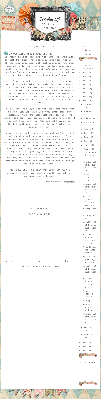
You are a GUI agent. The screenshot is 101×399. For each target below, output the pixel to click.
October (88, 118)
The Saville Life (49, 20)
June (87, 137)
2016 (84, 93)
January (88, 334)
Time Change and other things (89, 250)
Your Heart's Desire (88, 294)
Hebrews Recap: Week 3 (87, 307)
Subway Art (89, 301)
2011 (84, 346)
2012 (84, 342)
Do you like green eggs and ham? (89, 260)
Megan (88, 51)
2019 (84, 81)
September (89, 122)
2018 (84, 85)
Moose (88, 54)
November (88, 111)
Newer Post (10, 261)
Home (39, 261)
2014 (84, 101)
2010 (84, 350)
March (87, 149)
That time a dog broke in (89, 155)
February (88, 328)
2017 (84, 89)
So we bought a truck (88, 177)
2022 (84, 73)
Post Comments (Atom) (48, 267)
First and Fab (39, 155)
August (88, 129)
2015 (84, 97)
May (86, 141)
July (87, 133)
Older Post (70, 261)
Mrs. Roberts (23, 60)
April (87, 145)
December (88, 104)
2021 (84, 77)
